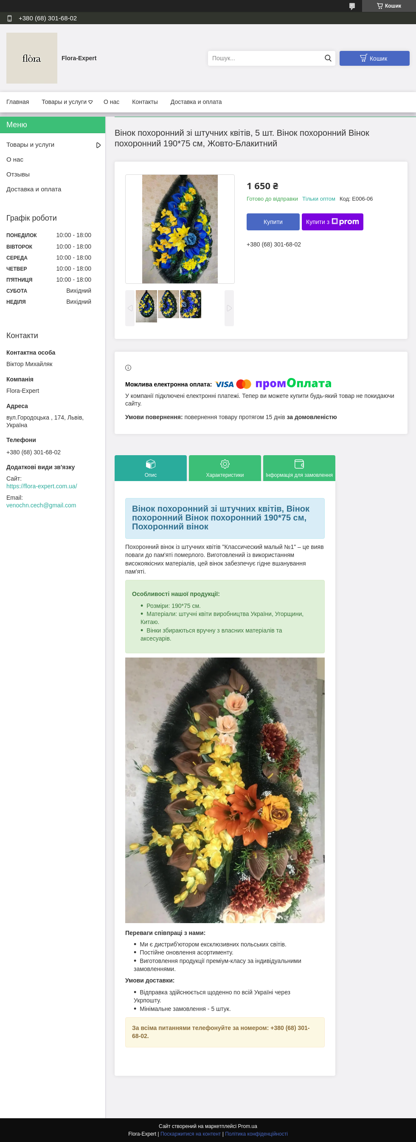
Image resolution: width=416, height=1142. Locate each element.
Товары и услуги (64, 101)
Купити (273, 221)
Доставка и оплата (196, 101)
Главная (17, 101)
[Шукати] (327, 58)
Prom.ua (247, 1126)
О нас (111, 101)
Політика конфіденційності (256, 1134)
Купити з (332, 222)
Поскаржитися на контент (190, 1134)
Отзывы (18, 174)
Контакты (144, 101)
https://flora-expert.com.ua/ (41, 486)
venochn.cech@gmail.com (41, 505)
